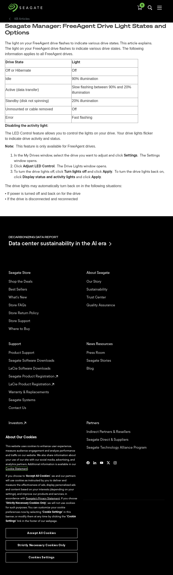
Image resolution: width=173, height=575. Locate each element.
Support (15, 344)
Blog (90, 368)
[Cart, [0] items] (140, 8)
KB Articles (22, 19)
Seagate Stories (99, 360)
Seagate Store (20, 272)
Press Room (96, 352)
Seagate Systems (22, 400)
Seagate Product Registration (33, 376)
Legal (12, 541)
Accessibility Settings (21, 567)
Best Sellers (18, 289)
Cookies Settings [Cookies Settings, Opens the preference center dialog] (42, 557)
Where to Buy (20, 329)
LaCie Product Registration (31, 384)
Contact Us (18, 408)
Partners (93, 423)
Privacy (13, 549)
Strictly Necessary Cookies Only (42, 545)
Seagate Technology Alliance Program (117, 447)
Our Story (94, 281)
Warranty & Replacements (29, 392)
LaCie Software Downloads (30, 368)
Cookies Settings (19, 564)
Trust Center (96, 297)
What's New (18, 297)
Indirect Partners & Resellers (108, 431)
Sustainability (97, 289)
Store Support (20, 321)
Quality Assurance (101, 305)
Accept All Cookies (41, 533)
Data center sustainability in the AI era (60, 244)
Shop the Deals (21, 281)
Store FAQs (18, 305)
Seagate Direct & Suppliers (107, 439)
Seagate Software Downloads (32, 360)
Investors (17, 423)
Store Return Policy (24, 313)
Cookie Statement (17, 468)
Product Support (22, 352)
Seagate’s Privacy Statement (43, 498)
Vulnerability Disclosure (23, 557)
